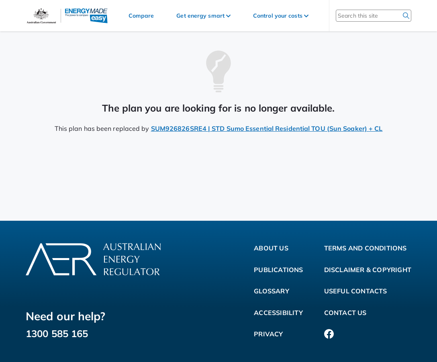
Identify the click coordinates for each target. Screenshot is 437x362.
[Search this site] (363, 16)
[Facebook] (329, 334)
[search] (406, 15)
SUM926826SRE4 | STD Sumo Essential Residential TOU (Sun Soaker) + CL (267, 128)
